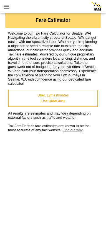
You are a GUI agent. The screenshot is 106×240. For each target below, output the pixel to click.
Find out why (72, 130)
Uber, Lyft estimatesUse (53, 98)
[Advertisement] (53, 185)
